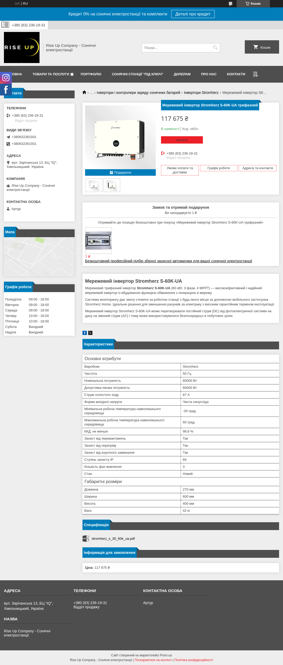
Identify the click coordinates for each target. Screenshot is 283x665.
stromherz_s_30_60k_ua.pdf (113, 539)
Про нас (209, 74)
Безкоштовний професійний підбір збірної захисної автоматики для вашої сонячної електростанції (168, 261)
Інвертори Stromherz (201, 92)
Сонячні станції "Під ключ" (137, 74)
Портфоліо (91, 74)
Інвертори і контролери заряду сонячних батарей (138, 92)
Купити (181, 140)
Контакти (236, 74)
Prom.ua (166, 655)
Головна (13, 74)
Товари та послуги (50, 74)
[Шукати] (215, 47)
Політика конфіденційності (193, 660)
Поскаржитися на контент (153, 660)
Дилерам (182, 74)
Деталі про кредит (192, 14)
